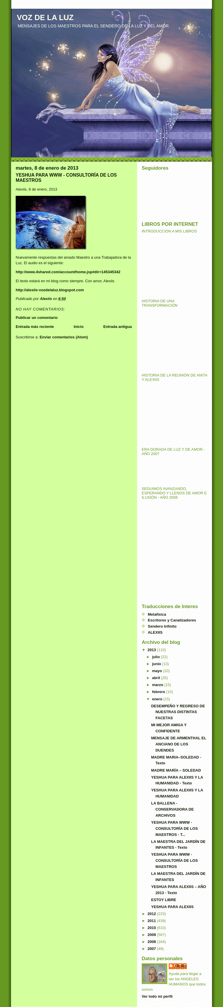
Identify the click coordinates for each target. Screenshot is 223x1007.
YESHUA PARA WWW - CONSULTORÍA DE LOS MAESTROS (174, 860)
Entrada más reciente (35, 326)
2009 (152, 935)
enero (157, 699)
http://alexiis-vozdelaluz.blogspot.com (50, 290)
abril (156, 678)
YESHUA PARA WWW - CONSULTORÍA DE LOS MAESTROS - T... (174, 828)
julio (156, 657)
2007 (152, 948)
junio (157, 664)
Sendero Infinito (162, 626)
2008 (152, 941)
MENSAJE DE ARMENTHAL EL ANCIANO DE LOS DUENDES (178, 744)
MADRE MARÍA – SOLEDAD (176, 770)
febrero (159, 692)
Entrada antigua (117, 326)
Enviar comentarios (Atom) (63, 337)
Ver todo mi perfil (157, 996)
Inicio (79, 326)
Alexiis (181, 966)
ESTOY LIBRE (163, 900)
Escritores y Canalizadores (172, 620)
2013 (152, 650)
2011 (152, 921)
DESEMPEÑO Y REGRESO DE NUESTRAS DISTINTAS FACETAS (178, 712)
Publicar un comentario (36, 317)
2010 (152, 928)
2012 (152, 914)
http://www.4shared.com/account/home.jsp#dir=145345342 (68, 272)
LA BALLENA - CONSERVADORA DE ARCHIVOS (172, 809)
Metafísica (157, 614)
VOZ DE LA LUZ (45, 17)
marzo (158, 685)
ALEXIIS (155, 632)
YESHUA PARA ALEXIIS (172, 907)
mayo (157, 671)
